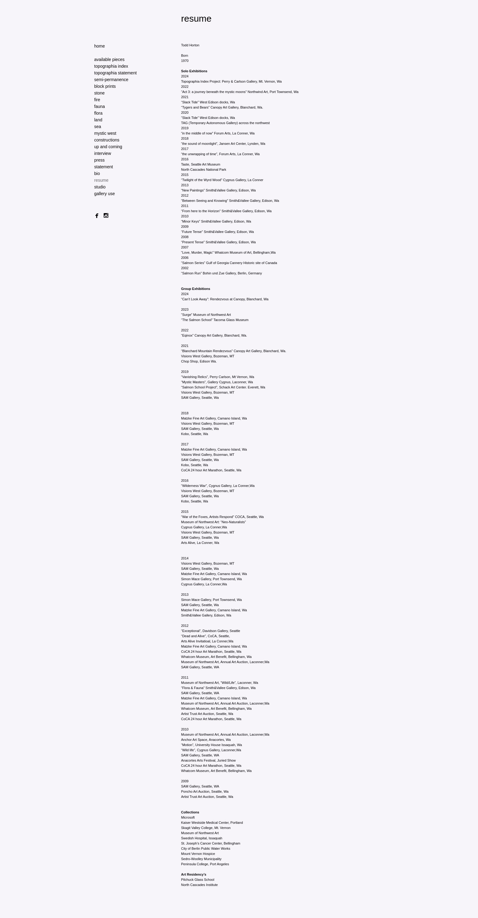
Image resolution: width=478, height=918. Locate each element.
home (99, 46)
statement (103, 166)
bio (97, 173)
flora (98, 113)
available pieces (109, 59)
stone (99, 93)
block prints (105, 86)
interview (102, 153)
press (99, 160)
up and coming (108, 146)
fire (97, 99)
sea (97, 126)
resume (101, 180)
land (98, 119)
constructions (106, 140)
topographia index (111, 66)
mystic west (105, 133)
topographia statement (115, 72)
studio (99, 186)
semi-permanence (111, 79)
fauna (99, 106)
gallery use (104, 193)
